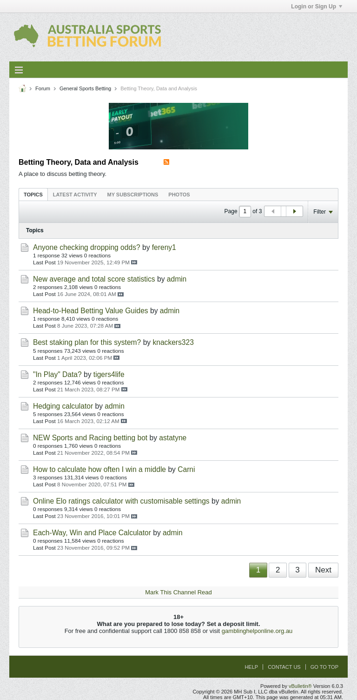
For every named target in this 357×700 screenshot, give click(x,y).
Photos (179, 194)
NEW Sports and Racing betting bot (90, 438)
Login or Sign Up (316, 6)
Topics (33, 194)
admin (176, 279)
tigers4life (109, 374)
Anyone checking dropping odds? (86, 247)
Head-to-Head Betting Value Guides (90, 311)
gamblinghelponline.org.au (257, 630)
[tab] (33, 194)
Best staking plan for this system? (87, 342)
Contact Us (284, 667)
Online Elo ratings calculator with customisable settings (121, 501)
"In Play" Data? (57, 374)
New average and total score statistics (94, 279)
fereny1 (164, 247)
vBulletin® (300, 686)
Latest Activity (75, 194)
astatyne (172, 438)
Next (323, 569)
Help (251, 667)
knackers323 (172, 342)
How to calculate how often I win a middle (99, 469)
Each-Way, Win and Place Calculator (92, 533)
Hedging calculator (63, 406)
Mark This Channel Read (178, 592)
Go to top (324, 667)
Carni (186, 469)
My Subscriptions (133, 194)
